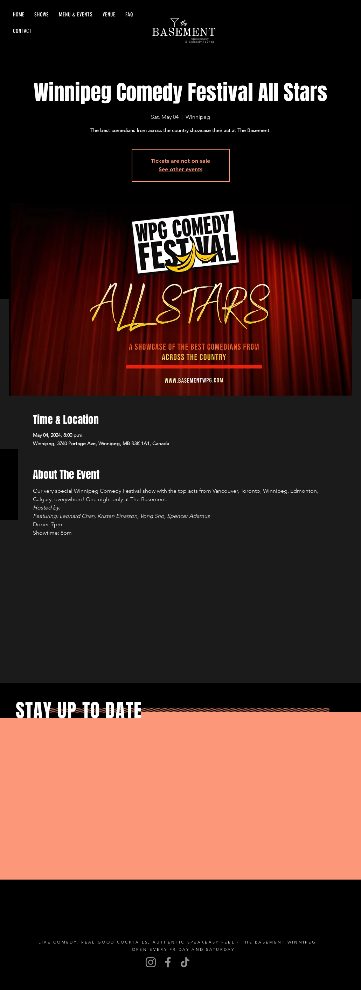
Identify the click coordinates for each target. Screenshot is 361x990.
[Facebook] (168, 962)
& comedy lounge (200, 41)
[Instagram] (151, 962)
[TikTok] (185, 962)
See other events (180, 169)
